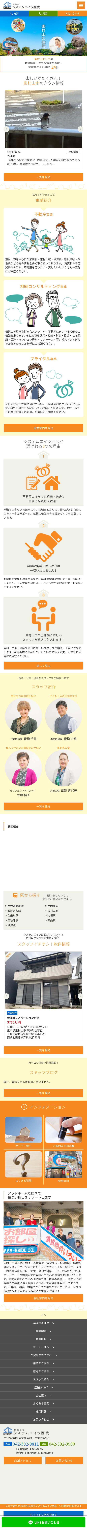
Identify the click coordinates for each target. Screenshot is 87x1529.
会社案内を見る (43, 1298)
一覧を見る (43, 177)
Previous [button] (6, 129)
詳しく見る (43, 666)
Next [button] (80, 129)
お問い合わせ (72, 13)
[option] (43, 129)
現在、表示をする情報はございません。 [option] (28, 1082)
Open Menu (81, 5)
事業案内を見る (43, 428)
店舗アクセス (22, 1456)
